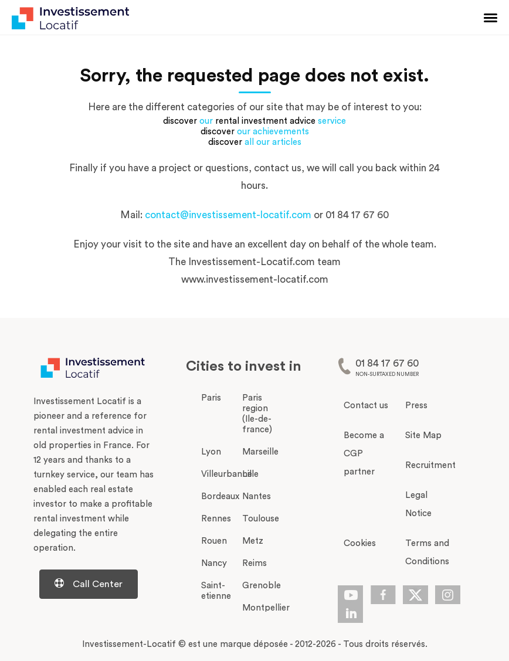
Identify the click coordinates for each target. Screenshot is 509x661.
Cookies (360, 543)
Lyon (211, 452)
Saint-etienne (216, 591)
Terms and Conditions (427, 552)
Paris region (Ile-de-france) (257, 414)
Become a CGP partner (364, 453)
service (332, 121)
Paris (211, 398)
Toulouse (260, 518)
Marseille (260, 452)
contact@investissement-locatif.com (228, 215)
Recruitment (430, 465)
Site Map (423, 435)
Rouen (214, 541)
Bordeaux (220, 496)
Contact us (366, 405)
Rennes (216, 518)
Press (416, 405)
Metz (252, 541)
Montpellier (266, 608)
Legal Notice (418, 504)
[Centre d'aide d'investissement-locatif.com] (94, 584)
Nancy (214, 563)
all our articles (273, 142)
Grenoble (261, 585)
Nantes (256, 496)
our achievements (273, 131)
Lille (250, 474)
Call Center (89, 583)
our (206, 121)
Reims (254, 563)
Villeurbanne (226, 474)
